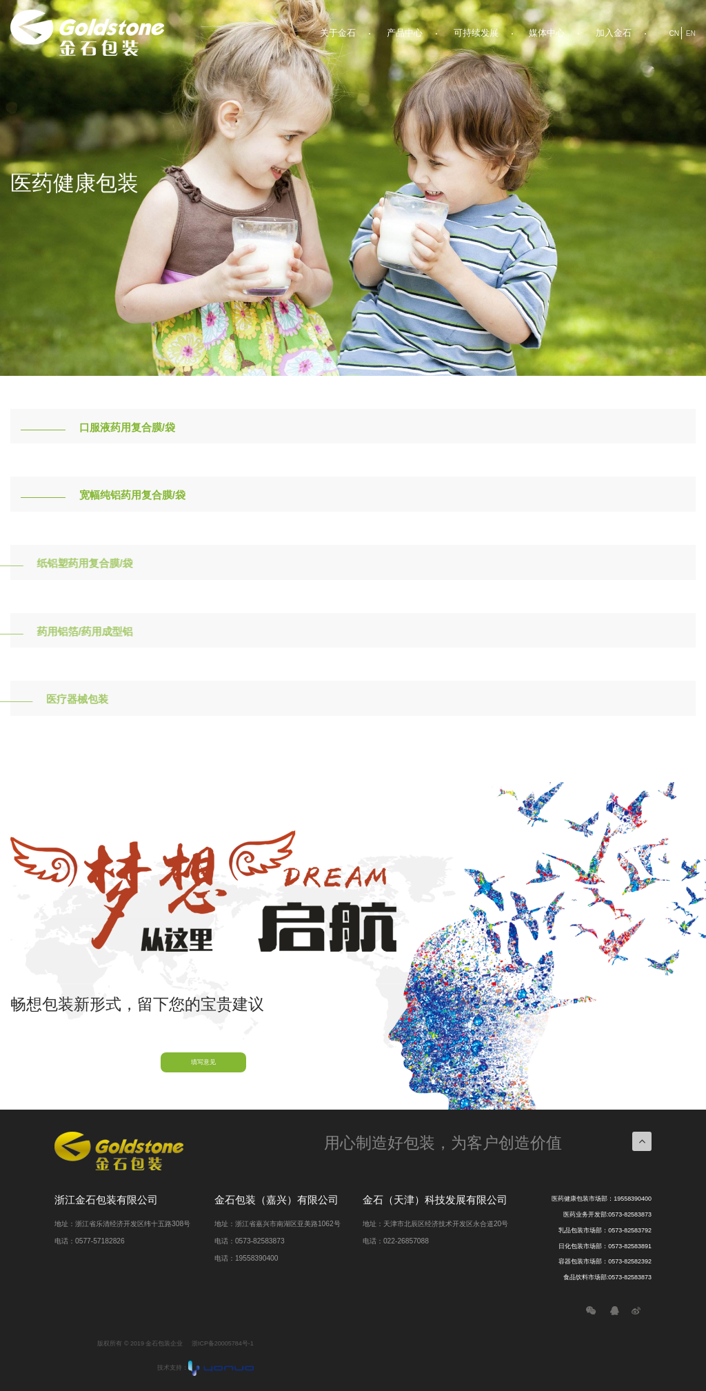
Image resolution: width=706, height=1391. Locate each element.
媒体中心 (547, 33)
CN (674, 33)
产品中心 (405, 33)
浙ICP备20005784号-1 (223, 1343)
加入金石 (614, 33)
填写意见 (203, 1062)
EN (691, 33)
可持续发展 (476, 33)
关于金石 (338, 33)
